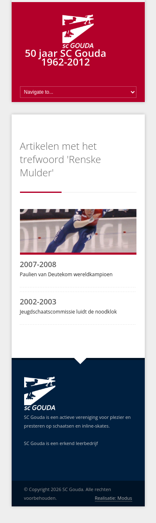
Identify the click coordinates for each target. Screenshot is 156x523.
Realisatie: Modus (113, 498)
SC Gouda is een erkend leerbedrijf (61, 443)
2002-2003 (38, 302)
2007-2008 (38, 264)
